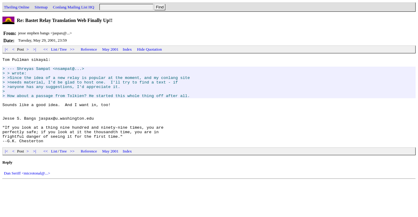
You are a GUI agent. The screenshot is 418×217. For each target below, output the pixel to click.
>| (34, 49)
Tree (63, 49)
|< (6, 49)
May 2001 (110, 49)
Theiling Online (16, 7)
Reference (89, 49)
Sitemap (41, 7)
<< (45, 49)
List (54, 49)
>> (72, 49)
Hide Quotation (149, 49)
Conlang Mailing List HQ (73, 7)
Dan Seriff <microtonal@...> (27, 190)
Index (127, 49)
